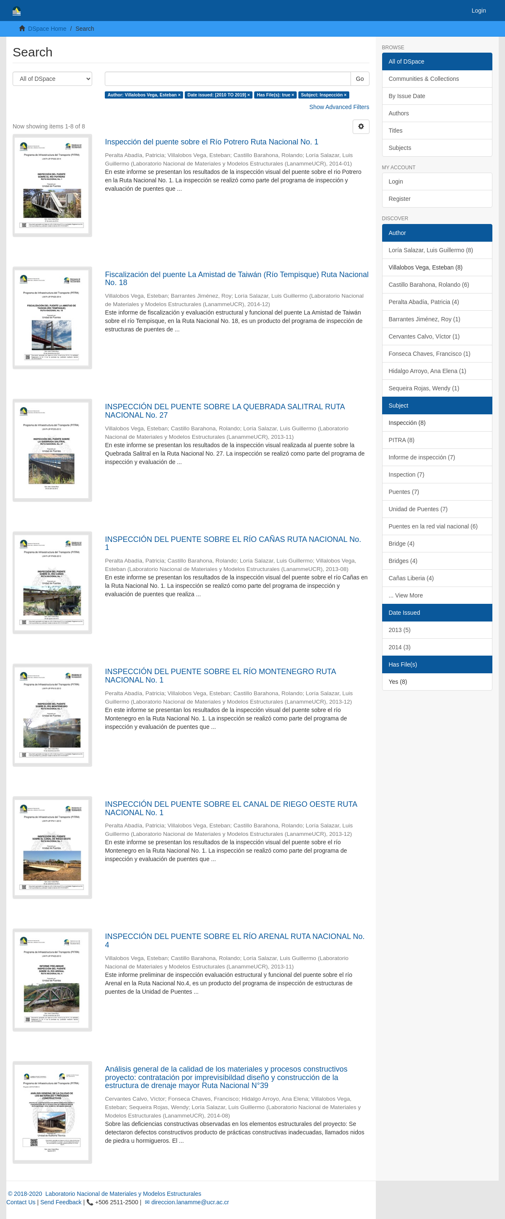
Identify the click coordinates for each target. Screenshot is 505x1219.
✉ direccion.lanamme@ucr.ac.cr (186, 1202)
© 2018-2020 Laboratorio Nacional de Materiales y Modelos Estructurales (103, 1193)
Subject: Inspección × (323, 94)
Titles (396, 130)
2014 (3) (400, 647)
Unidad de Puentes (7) (418, 509)
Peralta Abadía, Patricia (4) (424, 302)
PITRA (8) (402, 440)
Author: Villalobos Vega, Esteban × (144, 94)
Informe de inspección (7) (422, 457)
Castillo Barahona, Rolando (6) (429, 284)
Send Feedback (61, 1202)
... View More (406, 595)
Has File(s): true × (275, 94)
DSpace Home (47, 28)
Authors (399, 113)
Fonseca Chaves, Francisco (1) (430, 353)
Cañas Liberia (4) (411, 578)
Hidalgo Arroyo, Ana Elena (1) (427, 371)
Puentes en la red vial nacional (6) (433, 526)
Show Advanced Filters (339, 107)
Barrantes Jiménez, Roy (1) (424, 319)
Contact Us (20, 1202)
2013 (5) (400, 630)
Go (360, 78)
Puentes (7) (404, 491)
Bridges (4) (403, 560)
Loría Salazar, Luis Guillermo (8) (431, 250)
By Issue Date (407, 96)
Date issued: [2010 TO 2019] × (219, 94)
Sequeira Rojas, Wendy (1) (424, 388)
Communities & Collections (424, 78)
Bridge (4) (402, 543)
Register (400, 198)
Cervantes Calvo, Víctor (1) (424, 336)
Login (396, 181)
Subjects (400, 147)
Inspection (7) (407, 474)
